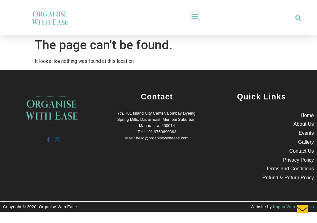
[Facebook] (48, 137)
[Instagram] (57, 137)
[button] (210, 16)
